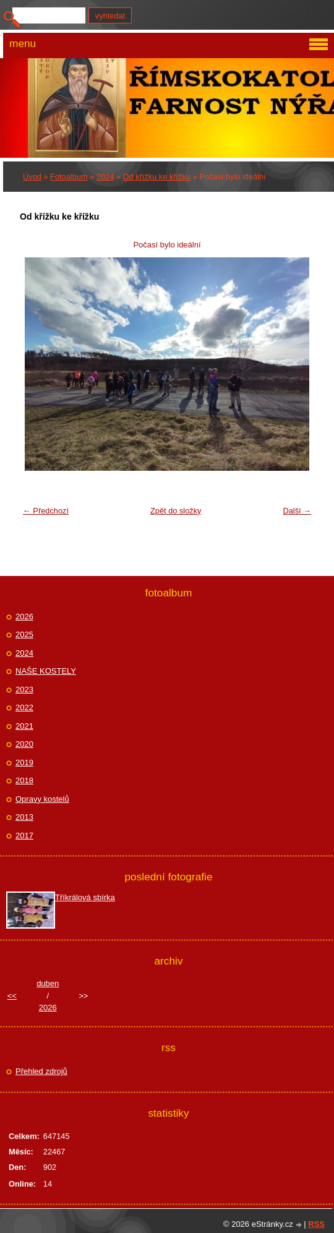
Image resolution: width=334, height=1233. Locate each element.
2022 (24, 707)
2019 (24, 762)
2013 (24, 817)
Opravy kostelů (42, 799)
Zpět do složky (176, 510)
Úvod (32, 176)
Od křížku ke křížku (157, 176)
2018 (24, 780)
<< (12, 995)
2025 (24, 634)
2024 (105, 176)
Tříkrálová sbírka (85, 897)
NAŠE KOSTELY (45, 671)
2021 (24, 726)
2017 (24, 835)
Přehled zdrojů (41, 1071)
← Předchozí (46, 510)
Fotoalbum (68, 176)
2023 (24, 689)
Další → (297, 510)
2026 (24, 616)
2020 (24, 744)
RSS (316, 1224)
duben (47, 983)
